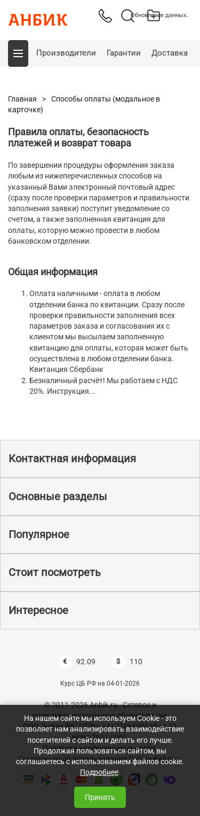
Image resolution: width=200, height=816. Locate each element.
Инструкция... (71, 391)
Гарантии (124, 53)
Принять (100, 797)
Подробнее (99, 772)
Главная (22, 99)
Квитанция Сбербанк (66, 369)
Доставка (169, 53)
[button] (18, 53)
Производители (66, 53)
